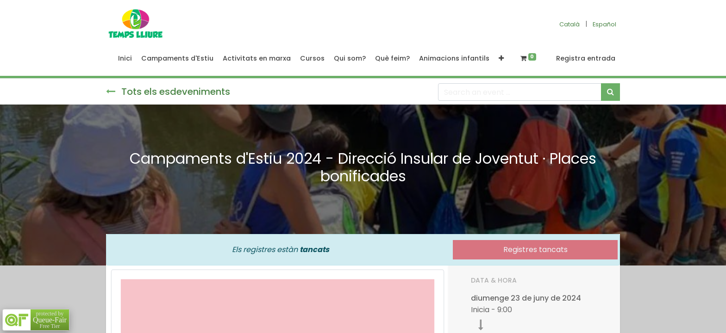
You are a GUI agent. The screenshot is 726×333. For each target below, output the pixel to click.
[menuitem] (125, 58)
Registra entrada (585, 58)
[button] (501, 58)
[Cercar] (610, 92)
